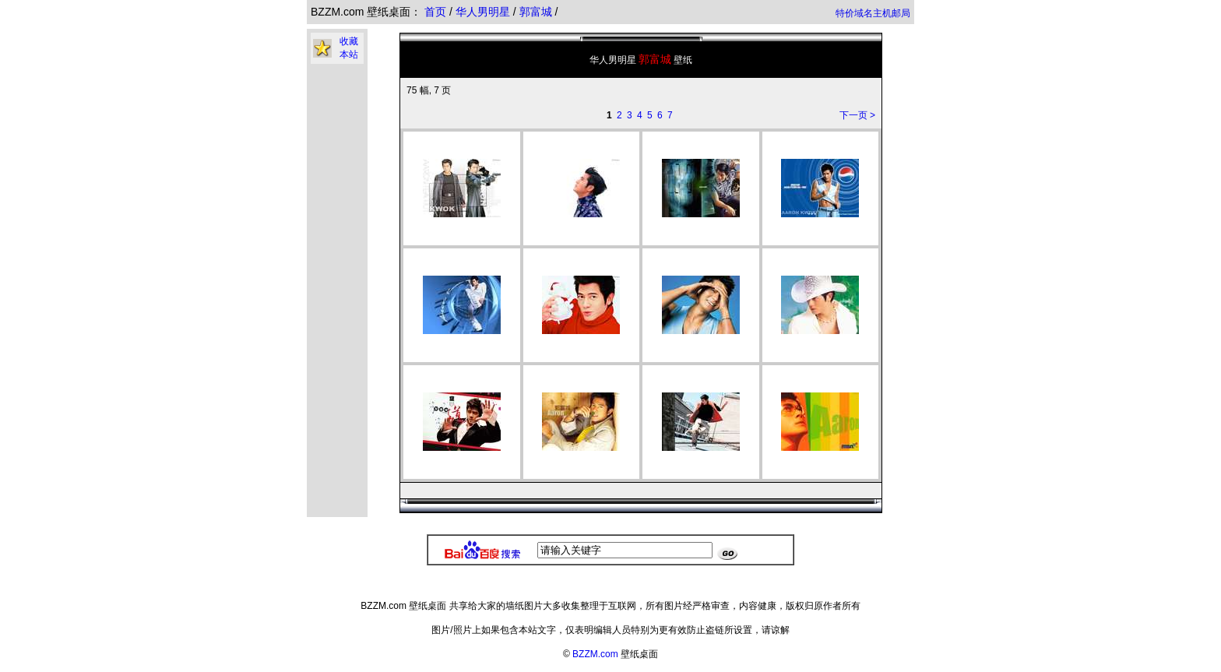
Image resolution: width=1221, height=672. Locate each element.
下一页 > (857, 115)
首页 (435, 11)
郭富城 (537, 11)
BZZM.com (595, 654)
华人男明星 (484, 11)
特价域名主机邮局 (873, 13)
